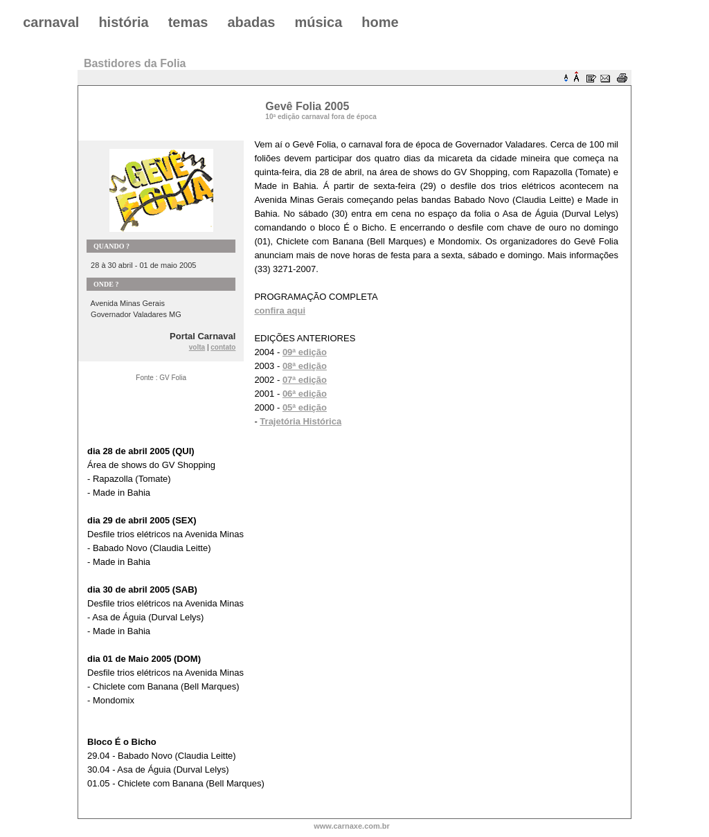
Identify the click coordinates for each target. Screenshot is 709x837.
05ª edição (304, 407)
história (123, 22)
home (379, 22)
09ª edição (304, 352)
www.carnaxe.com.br (352, 826)
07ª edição (304, 380)
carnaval (51, 22)
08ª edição (304, 366)
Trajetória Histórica (300, 421)
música (318, 22)
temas (188, 22)
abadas (251, 22)
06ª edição (304, 393)
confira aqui (279, 310)
